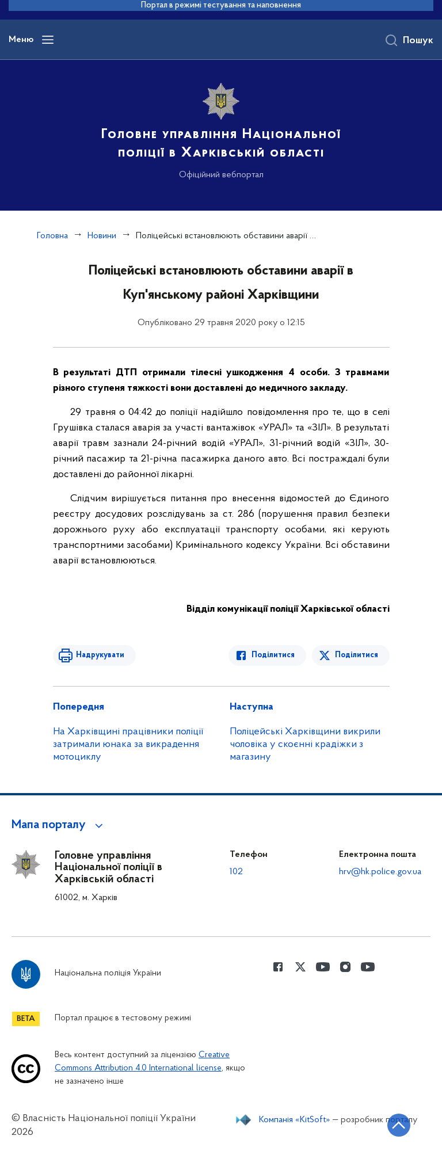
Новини (101, 236)
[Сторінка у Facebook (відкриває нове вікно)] (278, 967)
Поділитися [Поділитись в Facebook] (273, 655)
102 (236, 871)
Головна (52, 236)
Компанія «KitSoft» (294, 1120)
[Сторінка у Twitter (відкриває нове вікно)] (300, 967)
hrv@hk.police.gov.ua (380, 871)
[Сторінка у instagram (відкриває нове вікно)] (345, 967)
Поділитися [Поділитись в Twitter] (356, 655)
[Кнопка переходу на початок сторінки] (398, 1125)
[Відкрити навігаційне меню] (48, 39)
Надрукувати (100, 655)
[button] (59, 825)
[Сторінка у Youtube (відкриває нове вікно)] (323, 967)
